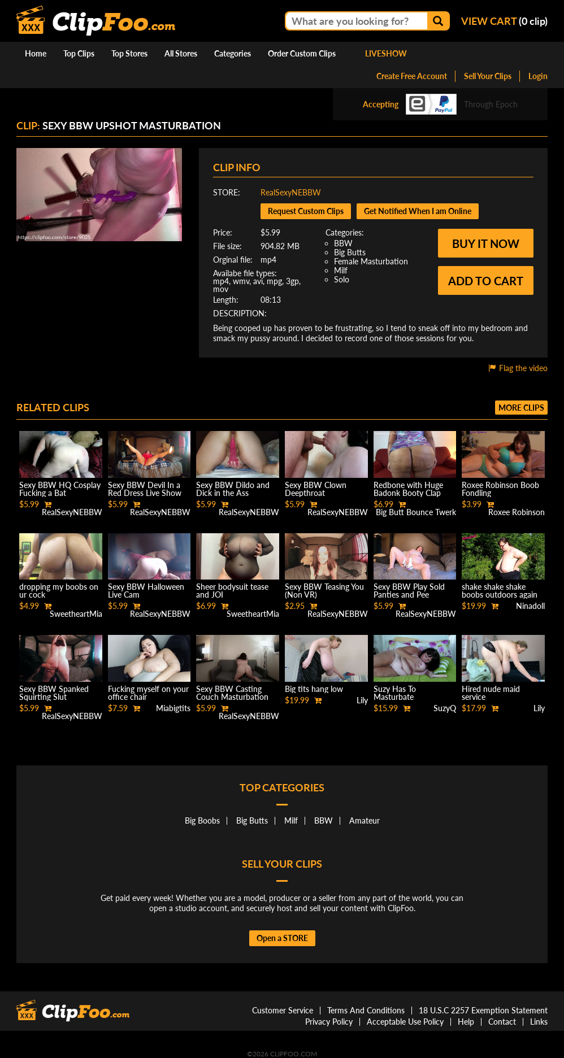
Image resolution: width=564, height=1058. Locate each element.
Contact (502, 1021)
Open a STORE (282, 938)
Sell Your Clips (487, 76)
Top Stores (129, 53)
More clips (521, 407)
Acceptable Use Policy (405, 1021)
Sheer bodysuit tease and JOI (232, 590)
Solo (341, 279)
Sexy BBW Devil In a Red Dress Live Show (144, 489)
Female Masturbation (371, 261)
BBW (343, 243)
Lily (362, 700)
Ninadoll (530, 606)
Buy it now (485, 243)
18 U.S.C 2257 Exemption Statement (483, 1010)
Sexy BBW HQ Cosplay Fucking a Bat (60, 489)
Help (466, 1021)
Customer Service (282, 1010)
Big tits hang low (314, 689)
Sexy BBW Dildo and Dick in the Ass (233, 489)
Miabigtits (173, 708)
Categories (232, 53)
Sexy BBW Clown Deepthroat (315, 489)
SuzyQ (444, 708)
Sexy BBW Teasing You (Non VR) (324, 590)
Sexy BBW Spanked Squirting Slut (54, 693)
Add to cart (485, 281)
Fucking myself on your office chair (148, 693)
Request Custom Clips (306, 211)
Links (539, 1021)
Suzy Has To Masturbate (395, 693)
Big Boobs (202, 820)
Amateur (364, 820)
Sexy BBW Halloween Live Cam (146, 590)
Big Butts (350, 252)
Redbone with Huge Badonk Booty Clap (408, 489)
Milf (341, 270)
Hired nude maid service (491, 693)
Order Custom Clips (302, 53)
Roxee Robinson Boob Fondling (500, 489)
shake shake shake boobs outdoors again (499, 590)
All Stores (180, 53)
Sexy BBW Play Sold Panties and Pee (409, 590)
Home (35, 53)
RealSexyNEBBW (291, 192)
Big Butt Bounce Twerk (416, 512)
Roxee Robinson (516, 512)
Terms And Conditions (366, 1010)
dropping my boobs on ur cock (58, 590)
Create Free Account (411, 76)
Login (538, 76)
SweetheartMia (76, 614)
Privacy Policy (329, 1021)
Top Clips (78, 53)
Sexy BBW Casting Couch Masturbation (232, 693)
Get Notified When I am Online (417, 211)
